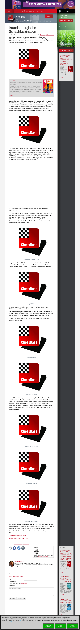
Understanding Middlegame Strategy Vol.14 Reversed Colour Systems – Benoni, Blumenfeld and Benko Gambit (66, 554)
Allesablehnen (60, 626)
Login (67, 11)
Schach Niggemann (43, 556)
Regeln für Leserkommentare (16, 576)
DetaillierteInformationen (48, 626)
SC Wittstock (26, 544)
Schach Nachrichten (23, 18)
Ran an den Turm (18, 544)
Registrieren (24, 583)
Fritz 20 (12, 80)
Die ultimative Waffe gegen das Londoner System (66, 600)
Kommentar (12, 585)
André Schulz (19, 562)
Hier (20, 620)
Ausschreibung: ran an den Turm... (19, 538)
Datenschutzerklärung (11, 621)
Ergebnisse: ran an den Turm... (18, 535)
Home (17, 11)
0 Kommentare (50, 35)
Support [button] (40, 11)
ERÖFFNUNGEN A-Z (28, 11)
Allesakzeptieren (72, 626)
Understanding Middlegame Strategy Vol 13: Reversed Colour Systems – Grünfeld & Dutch (66, 59)
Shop (10, 11)
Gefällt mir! (42, 35)
